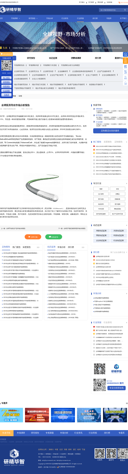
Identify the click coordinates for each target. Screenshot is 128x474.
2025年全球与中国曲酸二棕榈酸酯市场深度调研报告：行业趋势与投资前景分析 (21, 277)
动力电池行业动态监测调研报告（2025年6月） (62, 257)
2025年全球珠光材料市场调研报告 (13, 287)
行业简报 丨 (107, 124)
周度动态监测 (101, 231)
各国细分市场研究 (96, 84)
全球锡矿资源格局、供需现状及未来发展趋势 (105, 48)
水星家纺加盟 (49, 442)
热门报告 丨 (100, 117)
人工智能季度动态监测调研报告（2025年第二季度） (63, 294)
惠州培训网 (19, 442)
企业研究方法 (34, 71)
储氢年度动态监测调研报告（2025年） (59, 263)
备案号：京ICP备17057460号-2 (47, 467)
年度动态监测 (118, 235)
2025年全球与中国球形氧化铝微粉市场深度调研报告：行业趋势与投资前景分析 (21, 284)
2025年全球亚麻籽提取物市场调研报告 (14, 304)
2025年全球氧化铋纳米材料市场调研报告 (15, 297)
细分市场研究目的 (21, 84)
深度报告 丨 (107, 117)
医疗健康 (117, 204)
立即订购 (32, 237)
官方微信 (81, 2)
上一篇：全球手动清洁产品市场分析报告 (13, 228)
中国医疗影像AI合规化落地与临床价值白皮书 (29, 48)
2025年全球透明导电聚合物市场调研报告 (15, 280)
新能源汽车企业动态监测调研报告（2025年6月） (62, 287)
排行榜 (95, 18)
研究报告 (33, 18)
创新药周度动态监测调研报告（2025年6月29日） (62, 304)
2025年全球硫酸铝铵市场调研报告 (13, 257)
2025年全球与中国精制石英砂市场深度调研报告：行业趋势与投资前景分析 (21, 308)
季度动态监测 (101, 235)
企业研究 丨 (115, 111)
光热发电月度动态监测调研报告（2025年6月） (62, 297)
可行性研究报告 (122, 119)
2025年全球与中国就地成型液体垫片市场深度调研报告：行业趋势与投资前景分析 (21, 301)
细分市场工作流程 (39, 84)
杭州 (79, 449)
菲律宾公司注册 (28, 442)
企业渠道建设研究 (21, 79)
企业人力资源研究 (39, 79)
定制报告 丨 (115, 117)
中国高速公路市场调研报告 (102, 308)
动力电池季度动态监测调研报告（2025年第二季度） (63, 260)
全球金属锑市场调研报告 (101, 298)
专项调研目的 (19, 65)
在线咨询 (53, 237)
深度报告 (6, 86)
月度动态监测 (118, 231)
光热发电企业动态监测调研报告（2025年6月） (62, 270)
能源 (101, 189)
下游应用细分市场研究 (22, 88)
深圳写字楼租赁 (39, 442)
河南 (65, 449)
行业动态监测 (118, 240)
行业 (123, 252)
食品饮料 (101, 204)
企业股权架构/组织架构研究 (82, 71)
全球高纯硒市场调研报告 (101, 311)
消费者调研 (76, 58)
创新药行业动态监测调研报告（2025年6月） (61, 290)
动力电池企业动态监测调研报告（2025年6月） (62, 273)
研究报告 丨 (49, 454)
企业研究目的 (19, 71)
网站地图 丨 (71, 454)
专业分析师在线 (116, 388)
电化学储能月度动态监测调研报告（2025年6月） (62, 253)
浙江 (74, 449)
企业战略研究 (63, 71)
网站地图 (100, 2)
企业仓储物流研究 (109, 75)
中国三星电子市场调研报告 (102, 305)
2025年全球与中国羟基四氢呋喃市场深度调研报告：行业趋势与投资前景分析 (21, 294)
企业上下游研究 (92, 75)
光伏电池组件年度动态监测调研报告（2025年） (62, 314)
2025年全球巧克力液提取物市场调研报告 (15, 267)
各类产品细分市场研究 (76, 84)
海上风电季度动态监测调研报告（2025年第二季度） (63, 317)
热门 (112, 252)
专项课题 (50, 433)
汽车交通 (101, 209)
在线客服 (109, 2)
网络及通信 (117, 209)
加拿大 (51, 449)
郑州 (70, 449)
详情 (20, 96)
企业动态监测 (101, 240)
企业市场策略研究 (39, 75)
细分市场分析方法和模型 (44, 88)
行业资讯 (64, 18)
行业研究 (11, 442)
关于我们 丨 (42, 454)
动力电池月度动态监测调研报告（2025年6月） (62, 307)
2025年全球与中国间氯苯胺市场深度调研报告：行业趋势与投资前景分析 (21, 314)
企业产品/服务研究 (104, 71)
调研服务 (98, 109)
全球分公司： (43, 449)
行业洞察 (98, 122)
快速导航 (6, 433)
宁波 (83, 449)
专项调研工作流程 (50, 65)
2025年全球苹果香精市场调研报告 (13, 311)
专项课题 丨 (100, 119)
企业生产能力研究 (56, 75)
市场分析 (49, 18)
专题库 (108, 18)
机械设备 (117, 199)
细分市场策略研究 (56, 84)
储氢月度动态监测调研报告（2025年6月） (60, 277)
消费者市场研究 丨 (102, 112)
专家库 (110, 112)
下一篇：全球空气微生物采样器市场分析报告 (71, 228)
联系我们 (78, 454)
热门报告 (6, 78)
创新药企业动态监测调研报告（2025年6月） (61, 300)
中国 (56, 449)
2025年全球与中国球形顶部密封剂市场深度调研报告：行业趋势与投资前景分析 (21, 291)
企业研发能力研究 (74, 75)
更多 (38, 247)
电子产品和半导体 (117, 214)
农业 (117, 189)
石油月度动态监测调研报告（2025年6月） (60, 280)
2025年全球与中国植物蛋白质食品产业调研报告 (17, 260)
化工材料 (101, 194)
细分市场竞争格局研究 (66, 88)
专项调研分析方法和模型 (70, 65)
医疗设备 (101, 199)
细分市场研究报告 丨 (110, 119)
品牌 (120, 252)
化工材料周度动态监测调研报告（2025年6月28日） (63, 311)
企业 (116, 252)
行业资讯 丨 (115, 124)
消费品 (118, 194)
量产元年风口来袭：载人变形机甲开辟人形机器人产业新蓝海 (67, 48)
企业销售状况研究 (21, 75)
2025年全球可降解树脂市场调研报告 (14, 273)
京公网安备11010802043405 (66, 467)
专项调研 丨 (107, 111)
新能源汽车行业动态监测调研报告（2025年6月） (62, 284)
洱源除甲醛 (58, 442)
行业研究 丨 (100, 111)
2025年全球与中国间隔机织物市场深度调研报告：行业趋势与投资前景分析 (21, 318)
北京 (61, 449)
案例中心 (119, 58)
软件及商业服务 (101, 214)
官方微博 (91, 2)
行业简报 (80, 18)
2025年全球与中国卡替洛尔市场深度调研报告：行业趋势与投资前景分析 (21, 270)
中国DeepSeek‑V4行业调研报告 (103, 301)
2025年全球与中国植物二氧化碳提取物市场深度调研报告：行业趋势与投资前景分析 (21, 253)
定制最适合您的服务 (110, 131)
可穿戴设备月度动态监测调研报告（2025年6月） (62, 267)
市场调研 (15, 18)
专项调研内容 (34, 65)
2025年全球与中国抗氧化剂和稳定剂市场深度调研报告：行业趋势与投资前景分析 (21, 264)
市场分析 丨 (100, 124)
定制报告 (6, 82)
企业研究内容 (48, 71)
